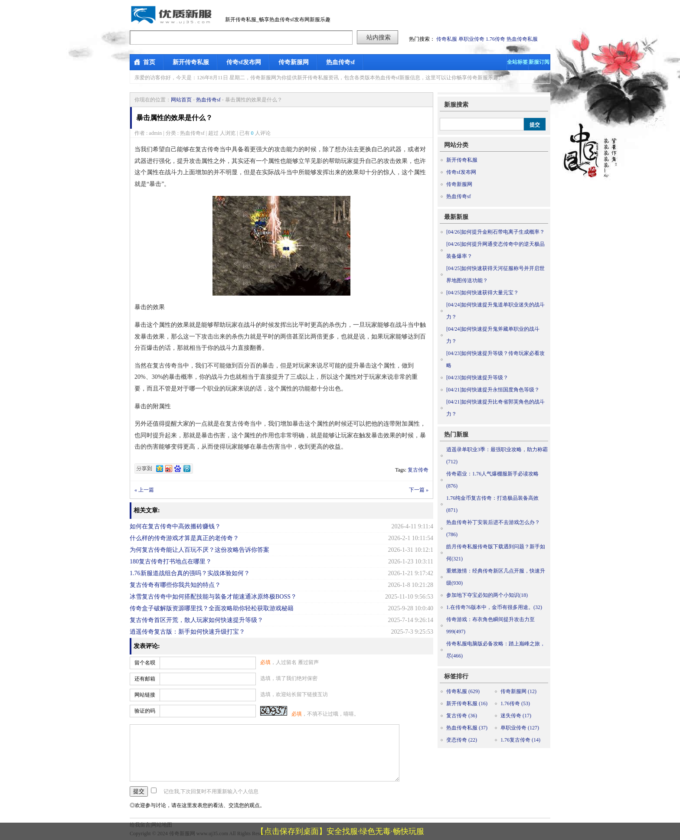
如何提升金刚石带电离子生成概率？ (495, 232)
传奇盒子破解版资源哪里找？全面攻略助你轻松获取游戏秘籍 (212, 608)
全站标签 (517, 62)
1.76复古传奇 (520, 740)
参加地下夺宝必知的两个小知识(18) (487, 595)
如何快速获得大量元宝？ (482, 293)
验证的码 (144, 711)
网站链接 (144, 695)
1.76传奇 (495, 39)
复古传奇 (418, 470)
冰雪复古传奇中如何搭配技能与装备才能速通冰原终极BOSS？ (213, 596)
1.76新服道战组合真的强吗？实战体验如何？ (190, 573)
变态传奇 (461, 740)
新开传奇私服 (191, 62)
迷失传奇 (515, 716)
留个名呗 (144, 663)
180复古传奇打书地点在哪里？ (171, 561)
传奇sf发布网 (243, 62)
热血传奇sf (340, 62)
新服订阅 (539, 62)
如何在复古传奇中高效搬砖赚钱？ (175, 526)
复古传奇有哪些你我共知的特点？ (175, 585)
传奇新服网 (293, 62)
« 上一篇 (144, 490)
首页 (149, 62)
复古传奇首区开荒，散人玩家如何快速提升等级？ (196, 620)
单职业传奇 (471, 39)
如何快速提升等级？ (477, 377)
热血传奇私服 (522, 39)
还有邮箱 (144, 679)
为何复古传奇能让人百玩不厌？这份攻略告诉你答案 (199, 550)
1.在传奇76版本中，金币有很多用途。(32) (494, 607)
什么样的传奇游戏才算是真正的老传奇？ (184, 538)
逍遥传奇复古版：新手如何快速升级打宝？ (187, 631)
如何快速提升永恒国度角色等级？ (492, 390)
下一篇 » (418, 490)
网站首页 (181, 100)
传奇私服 (446, 39)
